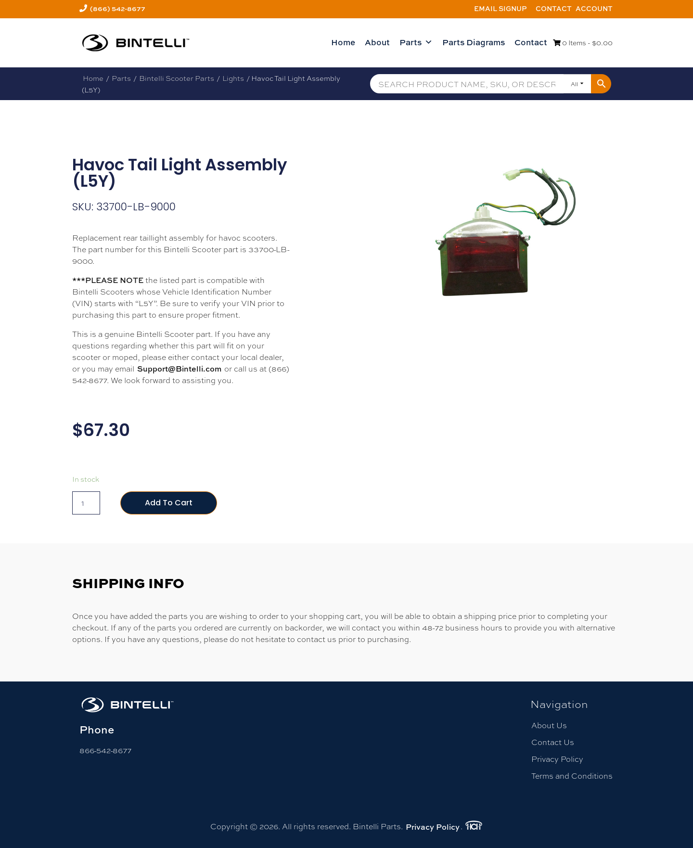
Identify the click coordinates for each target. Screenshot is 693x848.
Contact (554, 8)
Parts (416, 42)
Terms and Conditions (572, 775)
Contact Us (552, 741)
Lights (233, 78)
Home (343, 42)
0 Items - (583, 42)
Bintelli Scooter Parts (176, 78)
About (377, 42)
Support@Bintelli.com (179, 368)
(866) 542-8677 (117, 8)
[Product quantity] (86, 502)
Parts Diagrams (473, 42)
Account (594, 8)
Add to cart (168, 502)
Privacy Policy (557, 758)
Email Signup (500, 8)
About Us (549, 725)
